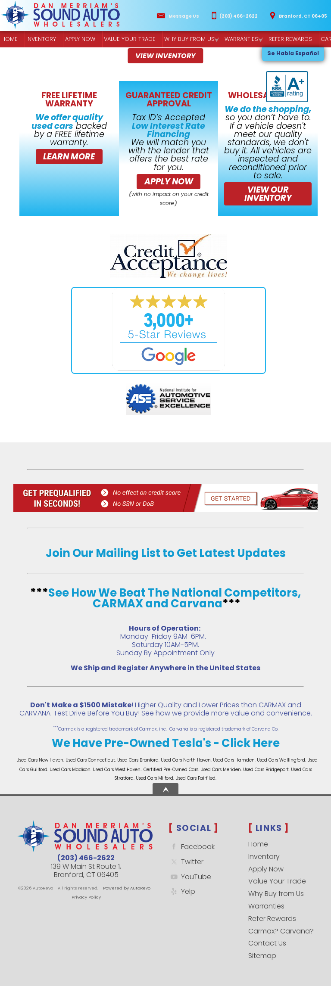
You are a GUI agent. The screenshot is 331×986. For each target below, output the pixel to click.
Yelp (182, 891)
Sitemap (262, 956)
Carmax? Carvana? (281, 931)
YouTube (190, 876)
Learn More (69, 156)
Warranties (239, 39)
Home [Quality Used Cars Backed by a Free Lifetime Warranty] (9, 39)
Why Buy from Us (276, 894)
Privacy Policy (86, 897)
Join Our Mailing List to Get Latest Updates (166, 553)
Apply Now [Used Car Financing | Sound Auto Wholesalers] (79, 39)
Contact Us (267, 943)
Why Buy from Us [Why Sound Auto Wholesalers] (187, 39)
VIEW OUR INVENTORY (268, 194)
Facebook (192, 846)
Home (258, 844)
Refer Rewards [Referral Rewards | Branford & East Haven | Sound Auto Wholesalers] (287, 39)
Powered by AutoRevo (126, 888)
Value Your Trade (277, 881)
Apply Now (168, 181)
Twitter (186, 861)
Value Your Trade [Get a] (128, 39)
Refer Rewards (272, 919)
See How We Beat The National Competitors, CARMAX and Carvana (174, 598)
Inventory (40, 39)
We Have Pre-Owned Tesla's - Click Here (166, 743)
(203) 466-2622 (86, 858)
